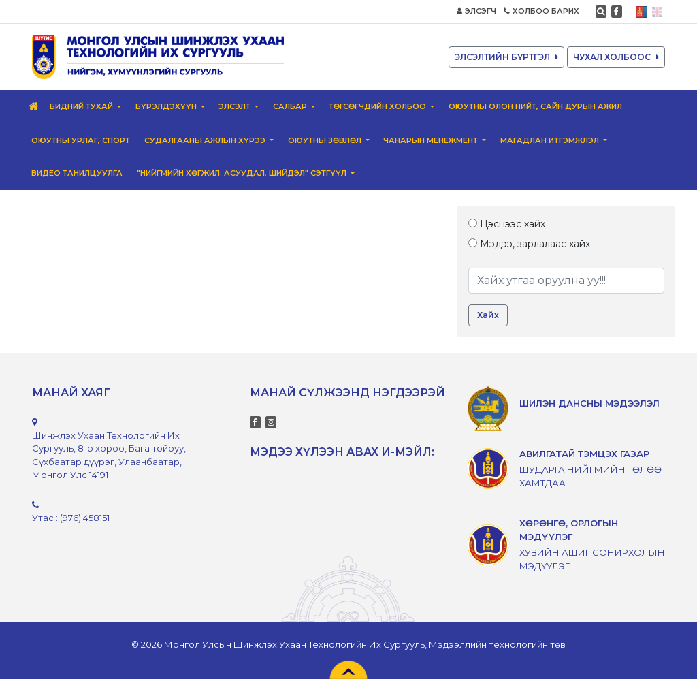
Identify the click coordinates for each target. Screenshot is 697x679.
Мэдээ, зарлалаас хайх (529, 244)
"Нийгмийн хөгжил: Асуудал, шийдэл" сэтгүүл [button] (242, 173)
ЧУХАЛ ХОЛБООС (616, 57)
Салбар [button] (291, 106)
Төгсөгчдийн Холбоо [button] (378, 106)
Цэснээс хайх (506, 224)
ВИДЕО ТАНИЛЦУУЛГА (77, 173)
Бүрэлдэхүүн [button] (167, 106)
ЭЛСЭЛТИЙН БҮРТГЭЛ (506, 57)
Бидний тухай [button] (82, 106)
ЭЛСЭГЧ (476, 11)
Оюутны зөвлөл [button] (325, 140)
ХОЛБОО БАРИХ (541, 11)
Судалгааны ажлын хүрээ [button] (206, 140)
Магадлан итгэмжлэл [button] (550, 140)
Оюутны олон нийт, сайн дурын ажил (535, 106)
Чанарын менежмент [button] (431, 140)
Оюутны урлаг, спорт (80, 140)
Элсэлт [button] (235, 106)
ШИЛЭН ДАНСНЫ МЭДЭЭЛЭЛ (589, 403)
